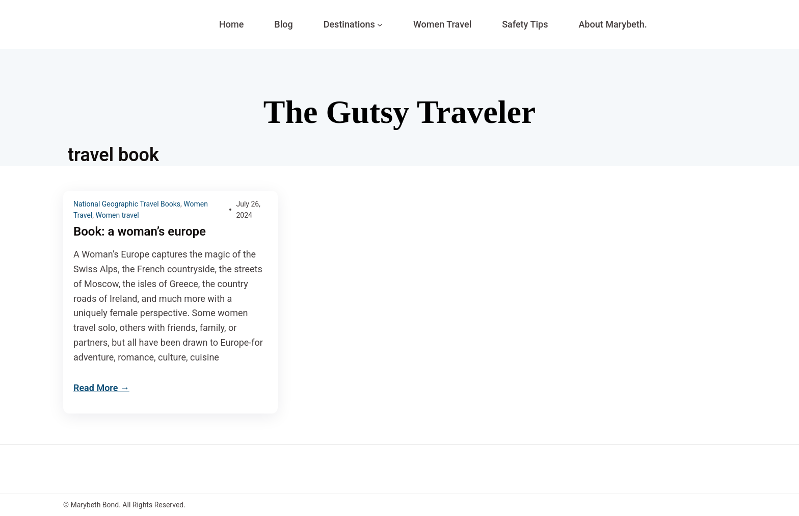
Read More (95, 387)
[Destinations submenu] (380, 25)
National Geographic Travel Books (126, 204)
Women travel (117, 215)
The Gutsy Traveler (399, 112)
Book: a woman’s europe (139, 232)
